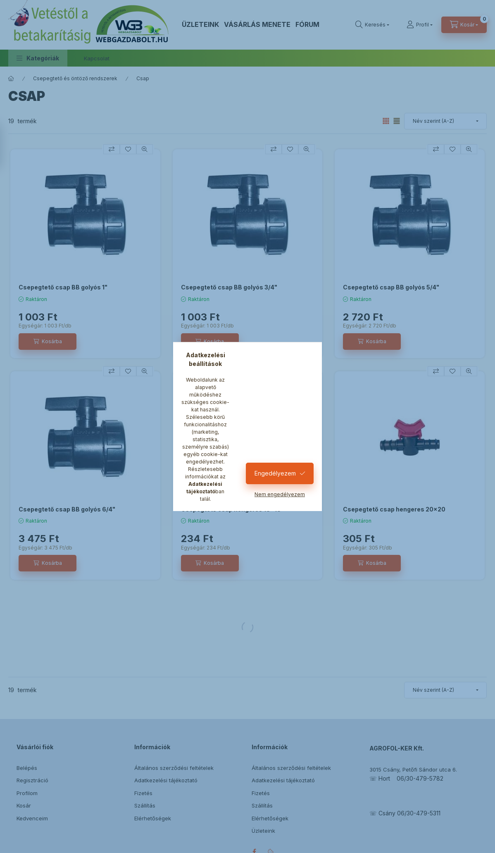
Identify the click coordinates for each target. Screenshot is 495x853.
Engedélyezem (275, 473)
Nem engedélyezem (280, 494)
